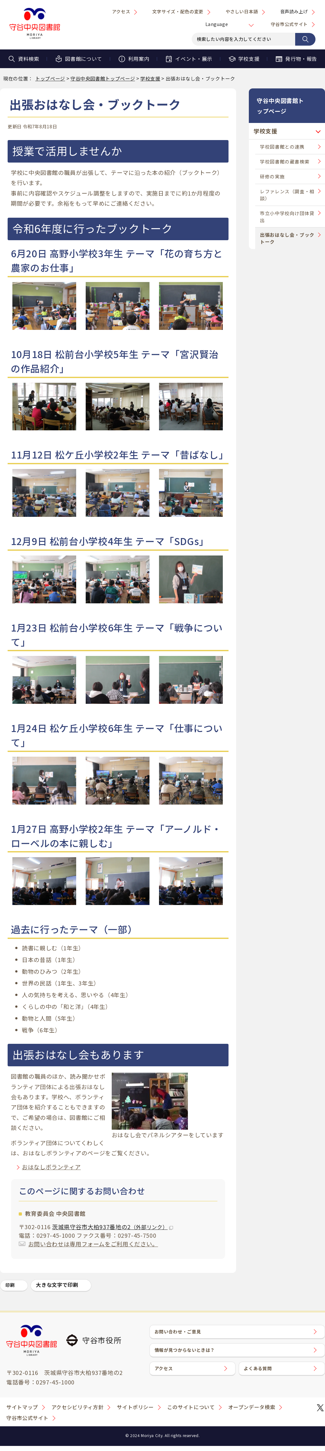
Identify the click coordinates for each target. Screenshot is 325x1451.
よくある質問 (261, 1379)
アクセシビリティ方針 (77, 1412)
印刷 (10, 1285)
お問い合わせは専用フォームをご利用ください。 (93, 1244)
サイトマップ (22, 1412)
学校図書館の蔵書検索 (284, 151)
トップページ (50, 78)
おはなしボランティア (51, 1167)
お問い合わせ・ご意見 (182, 1333)
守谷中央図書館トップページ (102, 78)
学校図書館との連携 (282, 136)
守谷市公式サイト (289, 24)
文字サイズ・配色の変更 (177, 11)
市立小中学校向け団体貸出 (287, 206)
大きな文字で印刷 (57, 1284)
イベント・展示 (188, 58)
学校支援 (244, 58)
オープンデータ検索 (251, 1412)
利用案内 (133, 58)
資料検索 (23, 58)
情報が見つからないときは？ (189, 1356)
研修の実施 (272, 166)
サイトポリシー (135, 1412)
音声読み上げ (294, 11)
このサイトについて (191, 1412)
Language (216, 24)
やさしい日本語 (242, 11)
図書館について (78, 58)
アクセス (121, 11)
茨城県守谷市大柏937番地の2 (112, 1227)
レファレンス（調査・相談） (287, 184)
